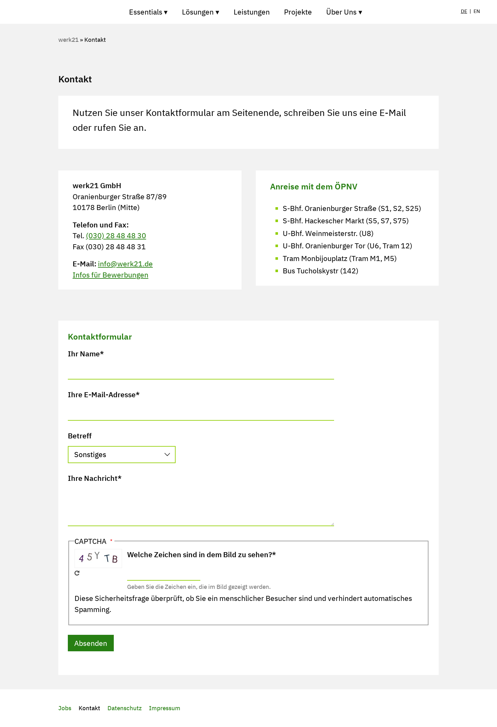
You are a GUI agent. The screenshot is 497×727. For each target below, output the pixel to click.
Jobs (64, 708)
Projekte (298, 11)
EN (477, 11)
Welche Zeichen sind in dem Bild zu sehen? (199, 554)
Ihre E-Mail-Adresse (102, 394)
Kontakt (89, 708)
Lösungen (198, 11)
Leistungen (252, 11)
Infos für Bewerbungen (110, 274)
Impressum (164, 708)
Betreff (80, 435)
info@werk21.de (125, 263)
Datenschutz (124, 708)
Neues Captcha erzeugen (77, 573)
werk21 (68, 39)
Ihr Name (84, 353)
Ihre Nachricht (93, 478)
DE (464, 11)
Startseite (90, 12)
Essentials (145, 11)
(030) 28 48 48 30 (116, 235)
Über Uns (341, 11)
